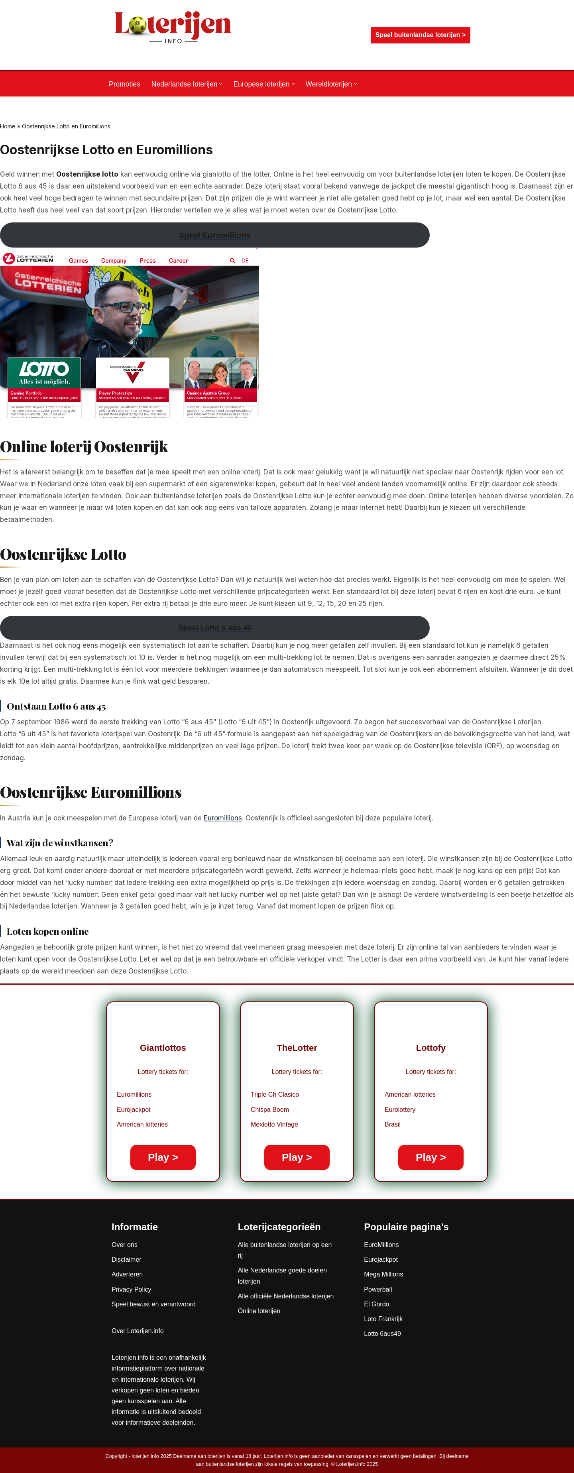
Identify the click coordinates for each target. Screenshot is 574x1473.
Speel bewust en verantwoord (154, 1304)
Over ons (125, 1244)
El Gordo (376, 1304)
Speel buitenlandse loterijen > (420, 34)
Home (8, 126)
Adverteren (127, 1274)
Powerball (378, 1289)
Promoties (124, 84)
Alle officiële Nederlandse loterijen (286, 1296)
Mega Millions (383, 1274)
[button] (221, 84)
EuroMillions (381, 1244)
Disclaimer (127, 1259)
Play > (163, 1157)
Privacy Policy (131, 1289)
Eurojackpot (381, 1259)
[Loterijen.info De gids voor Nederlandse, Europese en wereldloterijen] (173, 35)
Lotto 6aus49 (382, 1333)
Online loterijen (259, 1311)
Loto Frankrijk (383, 1319)
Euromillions (223, 818)
